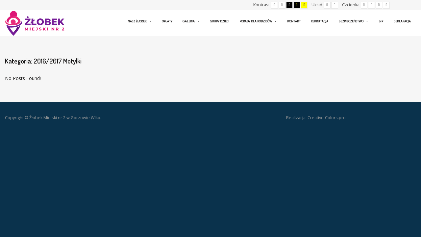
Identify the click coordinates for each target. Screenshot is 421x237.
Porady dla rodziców (258, 21)
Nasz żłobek (140, 21)
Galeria (191, 21)
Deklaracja (402, 21)
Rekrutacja (319, 21)
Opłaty (167, 21)
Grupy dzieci (219, 21)
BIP (381, 21)
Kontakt (294, 21)
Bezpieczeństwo (353, 21)
